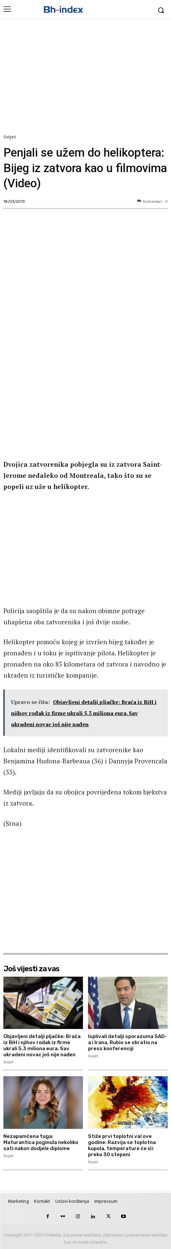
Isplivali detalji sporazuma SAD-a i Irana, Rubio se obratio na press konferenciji (127, 1042)
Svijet (10, 137)
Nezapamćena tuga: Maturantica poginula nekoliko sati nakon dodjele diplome (40, 1142)
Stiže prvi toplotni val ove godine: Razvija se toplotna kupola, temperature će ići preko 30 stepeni (122, 1145)
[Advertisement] (85, 78)
